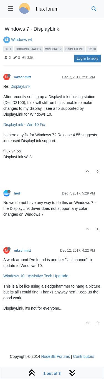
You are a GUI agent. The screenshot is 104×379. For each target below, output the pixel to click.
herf (17, 193)
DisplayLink (21, 86)
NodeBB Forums (55, 356)
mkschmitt (22, 77)
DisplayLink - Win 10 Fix (24, 124)
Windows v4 (21, 39)
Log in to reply (87, 58)
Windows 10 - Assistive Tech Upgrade (35, 276)
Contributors (83, 356)
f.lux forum (47, 9)
